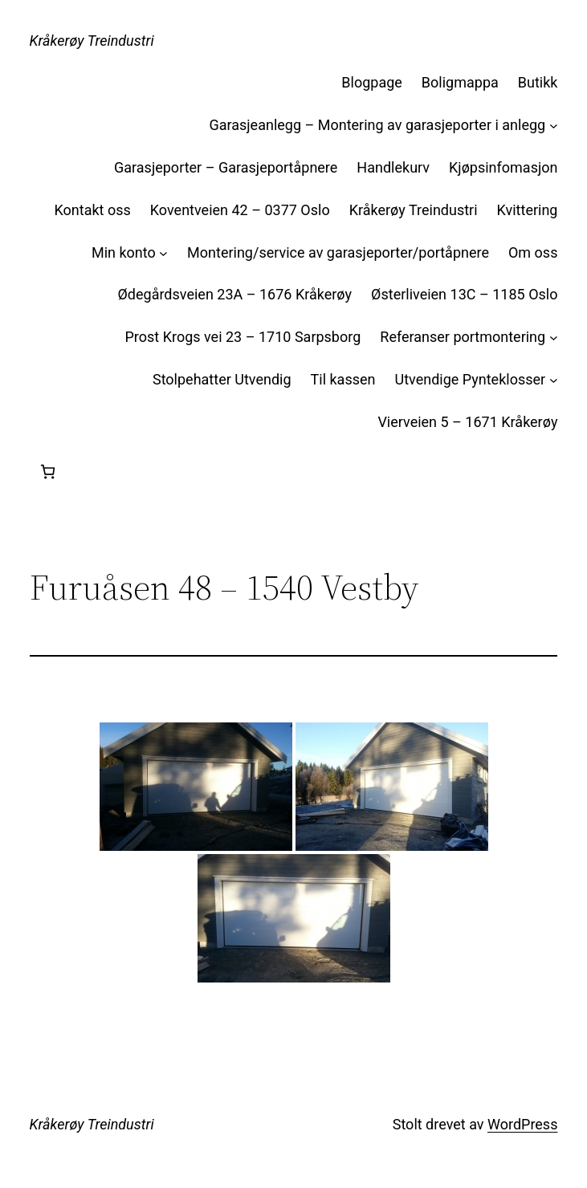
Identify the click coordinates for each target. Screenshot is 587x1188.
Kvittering (527, 209)
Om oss (532, 252)
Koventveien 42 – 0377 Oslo (240, 209)
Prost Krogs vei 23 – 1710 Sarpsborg (242, 336)
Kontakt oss (93, 209)
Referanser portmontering (462, 336)
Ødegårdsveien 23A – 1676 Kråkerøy (234, 294)
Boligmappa (460, 82)
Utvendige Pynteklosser (469, 379)
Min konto (124, 252)
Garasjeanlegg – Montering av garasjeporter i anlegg (377, 124)
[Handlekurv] (48, 472)
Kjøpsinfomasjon (503, 167)
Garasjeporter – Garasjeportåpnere (225, 167)
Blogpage (371, 82)
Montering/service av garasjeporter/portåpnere (338, 252)
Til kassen (343, 379)
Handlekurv (393, 167)
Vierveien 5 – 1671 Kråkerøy (467, 421)
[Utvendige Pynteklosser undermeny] (553, 380)
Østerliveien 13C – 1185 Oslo (464, 294)
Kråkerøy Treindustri (92, 40)
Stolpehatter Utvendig (222, 379)
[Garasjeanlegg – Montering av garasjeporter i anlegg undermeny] (553, 125)
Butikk (538, 82)
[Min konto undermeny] (163, 253)
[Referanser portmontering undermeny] (553, 337)
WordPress (522, 1124)
